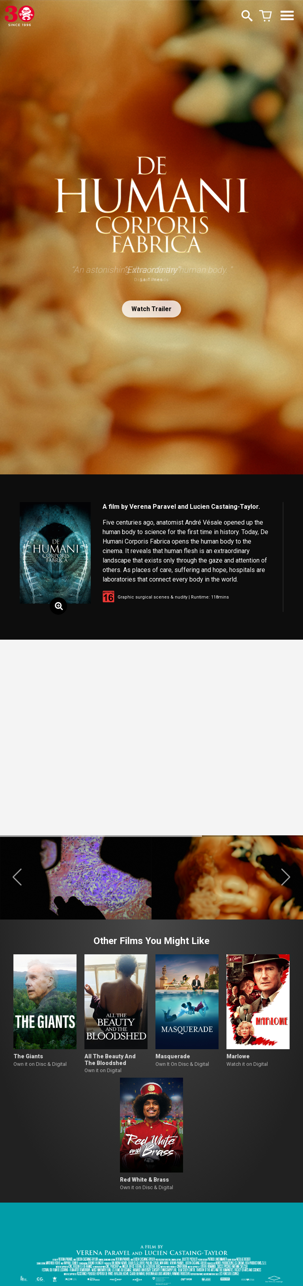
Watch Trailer (151, 309)
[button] (17, 877)
